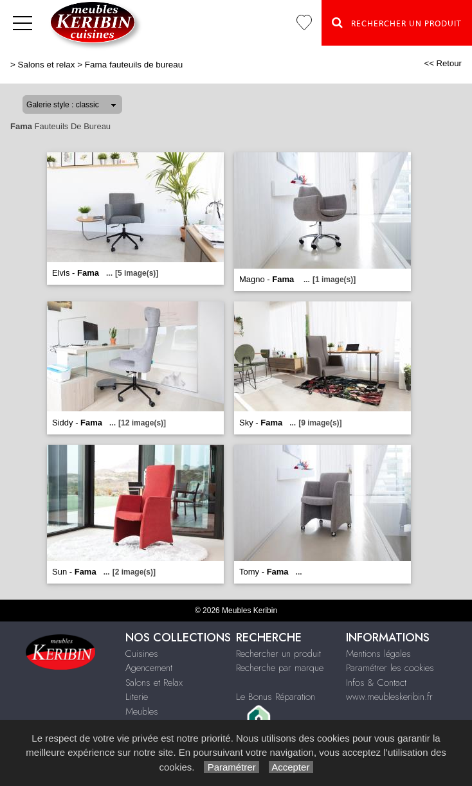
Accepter (291, 767)
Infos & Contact (376, 682)
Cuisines (141, 654)
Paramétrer (231, 767)
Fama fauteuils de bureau (134, 64)
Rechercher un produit (278, 654)
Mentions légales (378, 654)
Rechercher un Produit (397, 22)
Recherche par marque (279, 668)
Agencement (148, 668)
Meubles (141, 711)
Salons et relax (46, 64)
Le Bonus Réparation (275, 697)
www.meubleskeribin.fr (389, 697)
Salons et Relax (154, 682)
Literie (136, 697)
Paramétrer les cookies (390, 668)
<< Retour (443, 63)
